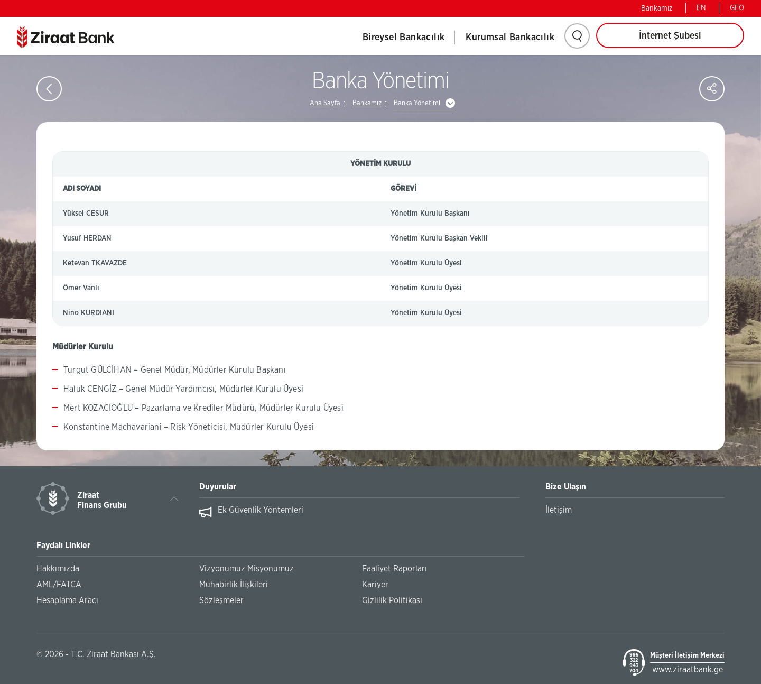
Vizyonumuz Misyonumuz (246, 569)
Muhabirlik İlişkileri (233, 584)
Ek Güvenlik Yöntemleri (260, 510)
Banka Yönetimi (417, 103)
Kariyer (375, 584)
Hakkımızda (57, 569)
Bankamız (657, 8)
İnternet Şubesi (670, 36)
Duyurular (217, 487)
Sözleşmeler (221, 600)
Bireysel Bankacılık (404, 37)
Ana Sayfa (325, 103)
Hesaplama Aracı (67, 600)
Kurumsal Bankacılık (510, 37)
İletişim (558, 510)
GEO (737, 8)
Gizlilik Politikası (392, 600)
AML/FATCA (58, 584)
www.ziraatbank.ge (687, 669)
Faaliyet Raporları (394, 569)
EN (701, 8)
